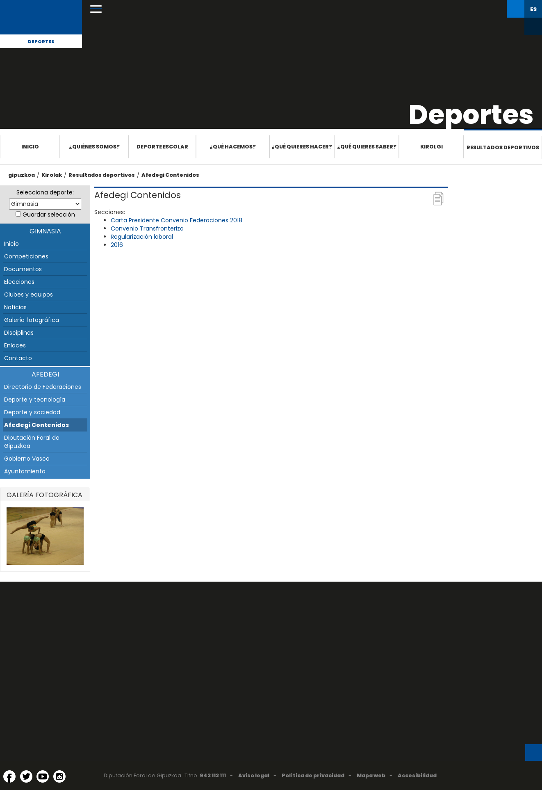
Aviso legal (253, 775)
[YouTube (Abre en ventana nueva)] (42, 776)
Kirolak (51, 174)
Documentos (23, 269)
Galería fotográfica (31, 320)
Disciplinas (19, 333)
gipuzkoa (21, 174)
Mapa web (371, 775)
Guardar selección (49, 214)
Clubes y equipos (28, 294)
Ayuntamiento (25, 471)
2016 (117, 245)
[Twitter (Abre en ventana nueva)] (26, 776)
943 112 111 (213, 775)
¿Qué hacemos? (233, 146)
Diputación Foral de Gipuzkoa (31, 442)
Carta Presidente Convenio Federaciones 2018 (176, 220)
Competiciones (26, 256)
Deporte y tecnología (34, 399)
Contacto (18, 358)
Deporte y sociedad (32, 412)
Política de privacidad (313, 775)
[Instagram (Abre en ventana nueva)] (59, 776)
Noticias (15, 307)
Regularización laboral (142, 237)
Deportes (41, 41)
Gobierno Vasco (27, 458)
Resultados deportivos (503, 147)
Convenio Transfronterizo (147, 228)
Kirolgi (431, 146)
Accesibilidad (417, 775)
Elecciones (19, 282)
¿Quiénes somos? (94, 146)
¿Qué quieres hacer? (301, 146)
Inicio (30, 146)
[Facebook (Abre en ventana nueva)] (9, 776)
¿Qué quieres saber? (366, 146)
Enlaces (15, 345)
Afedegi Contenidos (170, 174)
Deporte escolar (162, 146)
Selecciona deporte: (45, 192)
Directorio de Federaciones (42, 387)
